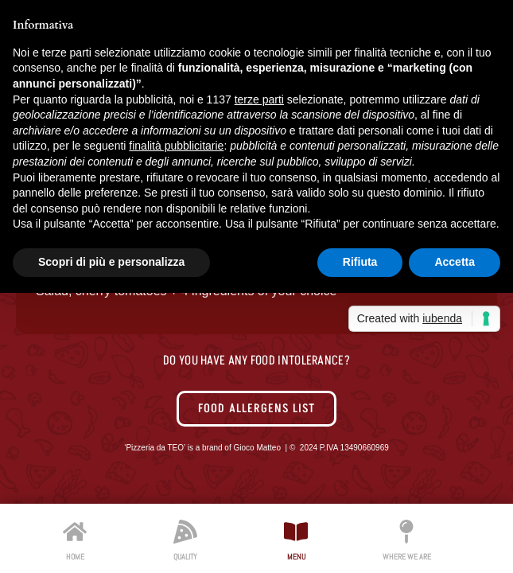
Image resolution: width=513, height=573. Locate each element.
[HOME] (75, 532)
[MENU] (296, 532)
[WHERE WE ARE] (406, 532)
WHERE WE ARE (407, 557)
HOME (75, 557)
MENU (296, 557)
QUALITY (185, 557)
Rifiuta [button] (360, 261)
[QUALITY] (185, 532)
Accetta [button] (454, 261)
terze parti (259, 99)
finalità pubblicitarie (176, 145)
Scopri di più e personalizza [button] (111, 261)
